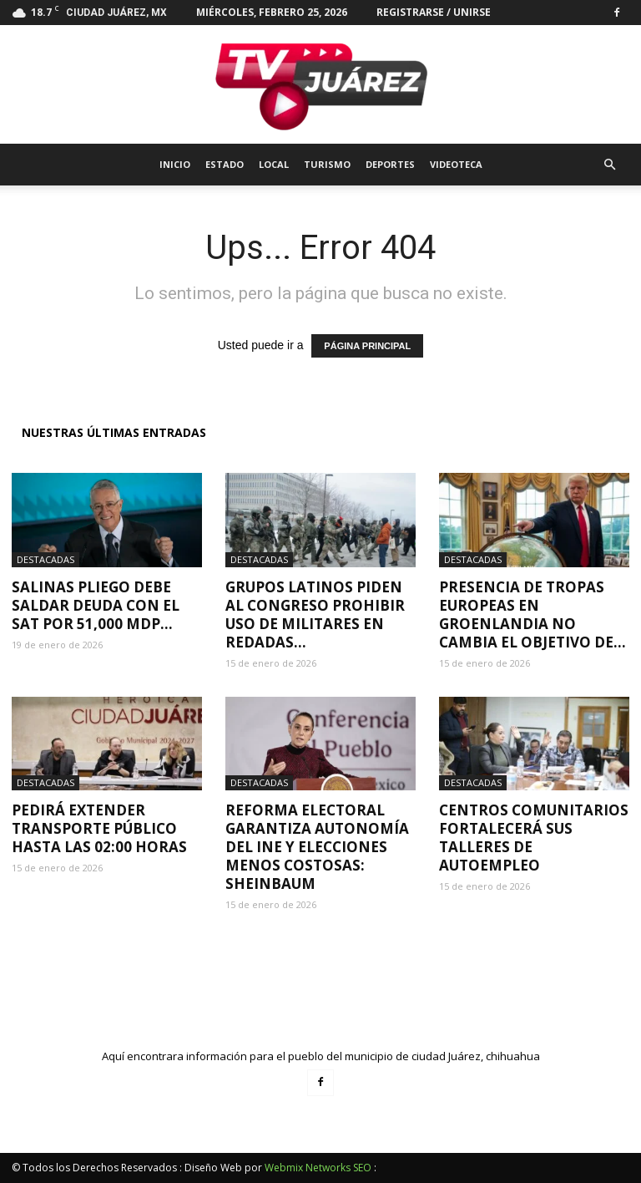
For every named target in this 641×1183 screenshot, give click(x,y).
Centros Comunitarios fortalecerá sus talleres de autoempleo (533, 837)
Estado (224, 164)
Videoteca (456, 164)
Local (274, 164)
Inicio (174, 164)
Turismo (327, 164)
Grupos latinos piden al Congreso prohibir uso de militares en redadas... (315, 614)
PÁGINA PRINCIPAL (367, 346)
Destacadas (45, 559)
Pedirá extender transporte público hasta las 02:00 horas (99, 828)
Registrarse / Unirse (433, 12)
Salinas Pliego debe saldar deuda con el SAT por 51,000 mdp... (95, 605)
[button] (609, 165)
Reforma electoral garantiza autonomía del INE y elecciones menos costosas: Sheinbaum (317, 846)
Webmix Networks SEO (318, 1167)
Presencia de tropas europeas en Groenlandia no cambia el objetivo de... (532, 614)
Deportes (390, 164)
